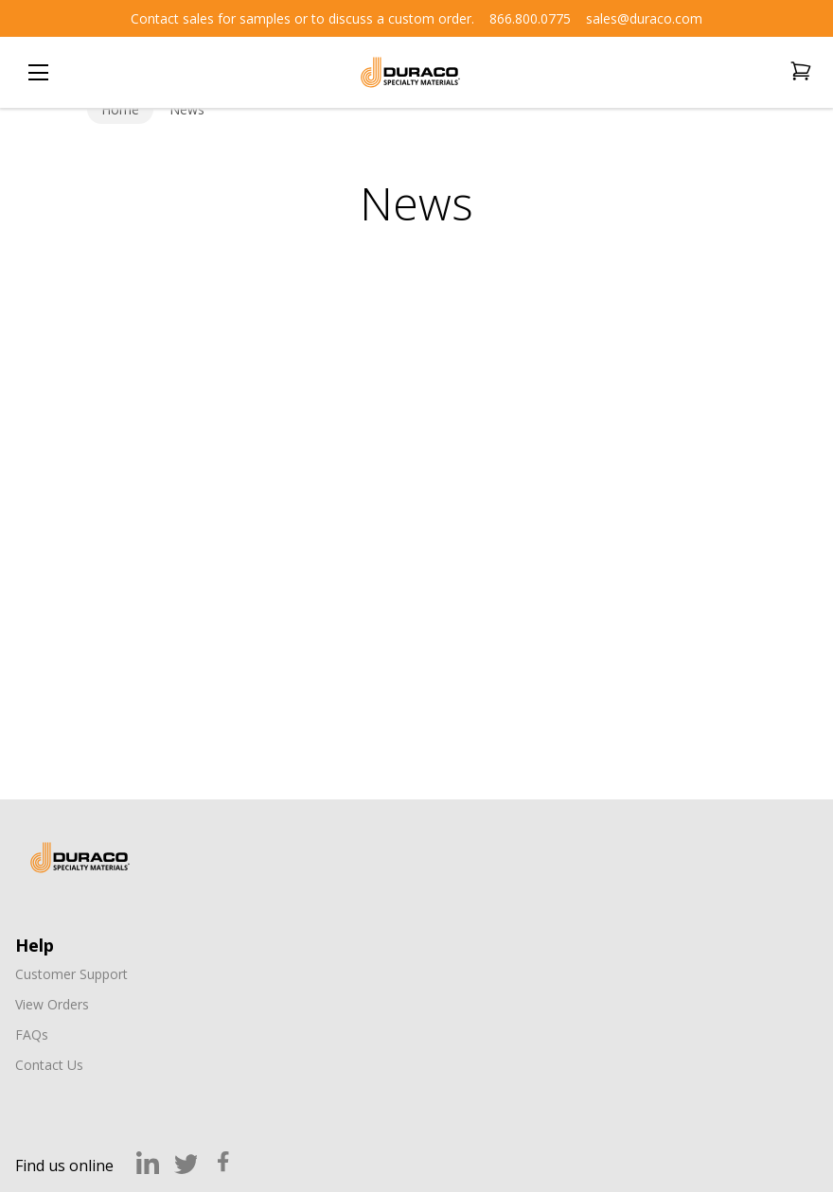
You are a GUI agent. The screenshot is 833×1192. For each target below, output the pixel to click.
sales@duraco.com (644, 18)
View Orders (52, 1004)
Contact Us (49, 1065)
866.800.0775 (530, 18)
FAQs (31, 1034)
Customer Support (71, 974)
